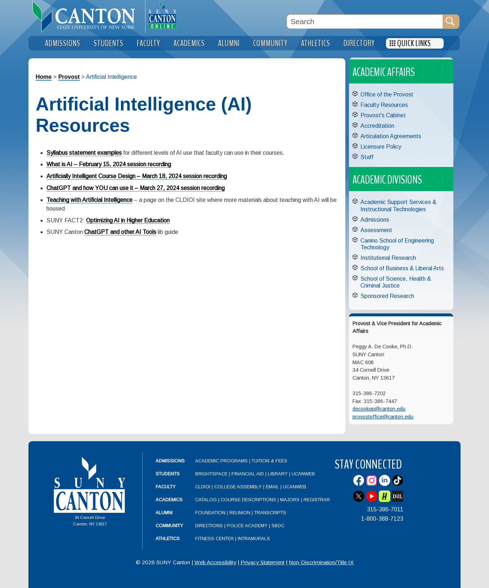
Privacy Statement (262, 562)
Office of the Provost (386, 94)
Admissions (374, 220)
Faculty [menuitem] (148, 43)
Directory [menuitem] (359, 43)
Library (278, 473)
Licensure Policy (380, 147)
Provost (69, 77)
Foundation (210, 512)
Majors (290, 499)
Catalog (206, 499)
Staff (366, 157)
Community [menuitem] (270, 43)
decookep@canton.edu (379, 409)
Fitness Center (214, 538)
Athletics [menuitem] (315, 43)
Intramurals (254, 538)
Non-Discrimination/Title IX (321, 562)
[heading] (86, 16)
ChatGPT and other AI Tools (120, 232)
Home (43, 77)
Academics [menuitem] (189, 43)
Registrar (317, 499)
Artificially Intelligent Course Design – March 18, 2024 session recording (136, 176)
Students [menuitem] (109, 43)
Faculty (166, 486)
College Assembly (238, 486)
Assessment (376, 230)
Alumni (164, 512)
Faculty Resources (384, 105)
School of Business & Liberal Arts (402, 268)
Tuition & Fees (269, 460)
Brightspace (211, 473)
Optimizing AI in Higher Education (128, 220)
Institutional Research (388, 258)
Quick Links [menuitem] (414, 43)
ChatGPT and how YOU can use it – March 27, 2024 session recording (135, 188)
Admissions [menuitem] (62, 43)
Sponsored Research (387, 296)
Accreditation (377, 126)
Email (272, 486)
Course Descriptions (248, 499)
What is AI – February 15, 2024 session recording (108, 164)
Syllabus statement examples (84, 153)
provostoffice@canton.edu (383, 417)
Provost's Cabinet (383, 115)
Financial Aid (248, 473)
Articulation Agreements (390, 136)
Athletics (168, 538)
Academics (169, 499)
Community (169, 525)
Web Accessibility (215, 562)
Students (168, 473)
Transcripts (270, 512)
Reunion (239, 512)
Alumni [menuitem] (229, 43)
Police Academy (247, 525)
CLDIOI (202, 486)
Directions (209, 525)
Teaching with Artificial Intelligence (89, 200)
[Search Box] (365, 21)
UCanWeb (303, 473)
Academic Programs (222, 460)
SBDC (278, 525)
